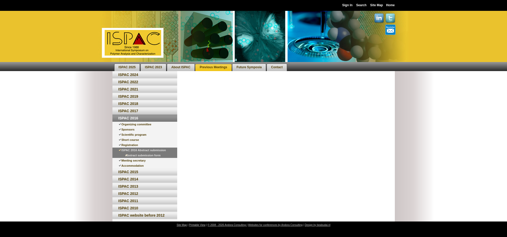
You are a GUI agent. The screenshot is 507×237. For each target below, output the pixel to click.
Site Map (376, 5)
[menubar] (201, 66)
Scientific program (134, 134)
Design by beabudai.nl (317, 225)
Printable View (197, 225)
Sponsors (128, 129)
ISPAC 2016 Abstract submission (144, 150)
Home (390, 5)
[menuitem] (127, 67)
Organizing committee (137, 124)
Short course (130, 139)
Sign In (347, 5)
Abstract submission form (143, 155)
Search (361, 5)
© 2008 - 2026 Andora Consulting (227, 225)
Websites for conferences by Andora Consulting (275, 225)
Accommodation (133, 165)
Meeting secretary (134, 160)
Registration (130, 145)
